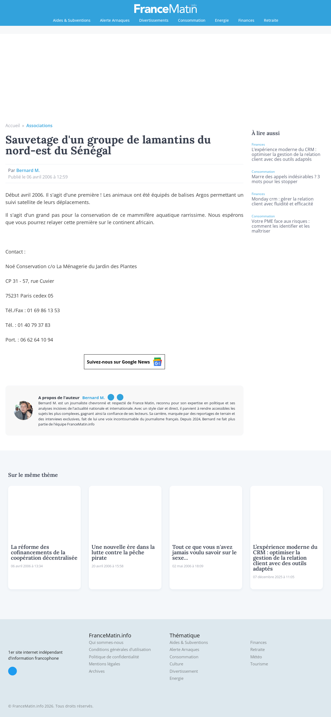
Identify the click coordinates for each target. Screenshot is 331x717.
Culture (176, 663)
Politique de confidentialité (114, 656)
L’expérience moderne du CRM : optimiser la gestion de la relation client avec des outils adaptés (286, 154)
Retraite (271, 20)
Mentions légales (104, 663)
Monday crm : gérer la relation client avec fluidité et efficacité (283, 201)
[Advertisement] (166, 81)
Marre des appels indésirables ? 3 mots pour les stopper (286, 179)
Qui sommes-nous (106, 642)
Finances (246, 20)
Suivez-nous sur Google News (124, 361)
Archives (97, 671)
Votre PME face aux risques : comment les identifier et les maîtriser (281, 226)
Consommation (191, 20)
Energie (222, 20)
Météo (256, 656)
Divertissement (184, 671)
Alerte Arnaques (115, 20)
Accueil (12, 126)
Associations (39, 126)
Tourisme (259, 663)
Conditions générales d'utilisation (120, 649)
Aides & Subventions (71, 20)
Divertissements (153, 20)
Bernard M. (28, 170)
